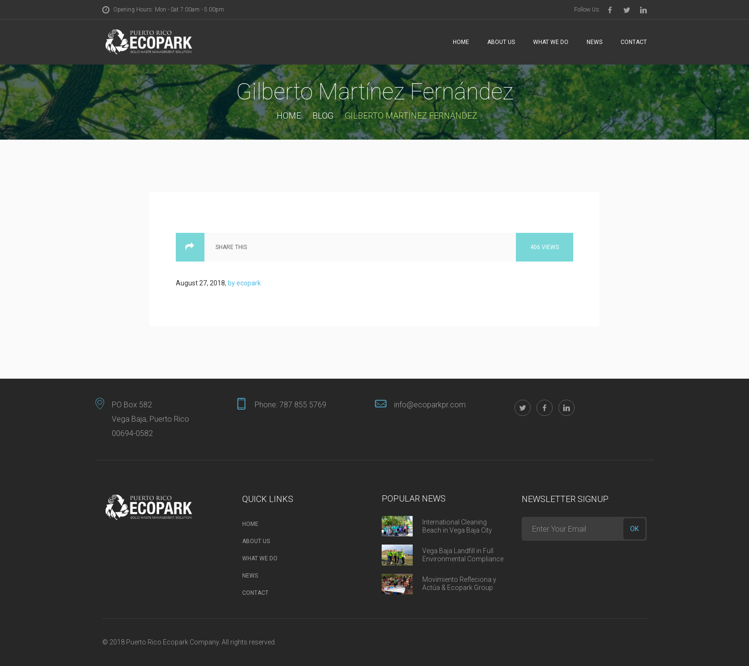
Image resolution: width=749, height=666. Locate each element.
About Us (501, 42)
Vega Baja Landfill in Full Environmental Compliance (462, 555)
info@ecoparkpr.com (430, 404)
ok (634, 529)
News (594, 42)
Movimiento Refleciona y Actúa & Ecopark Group (459, 583)
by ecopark (244, 283)
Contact (634, 42)
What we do (550, 42)
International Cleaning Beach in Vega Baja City (457, 526)
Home (461, 42)
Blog (322, 115)
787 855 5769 (302, 404)
